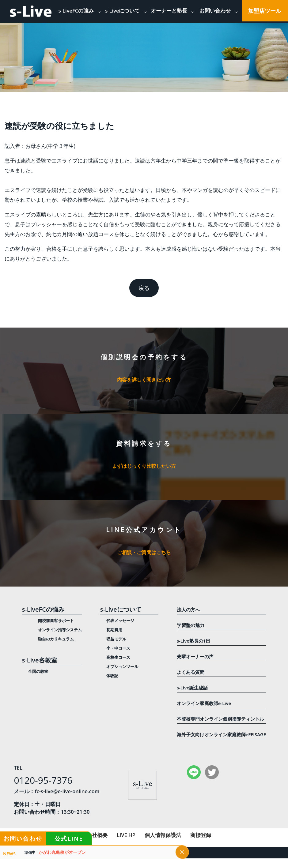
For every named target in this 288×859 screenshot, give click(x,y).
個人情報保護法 (163, 835)
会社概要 (97, 835)
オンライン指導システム (60, 630)
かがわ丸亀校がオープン (55, 852)
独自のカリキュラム (56, 639)
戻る (144, 288)
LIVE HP (126, 835)
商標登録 (200, 835)
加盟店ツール (264, 10)
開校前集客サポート (56, 621)
